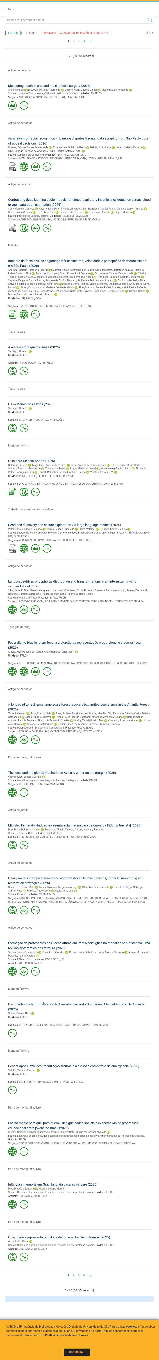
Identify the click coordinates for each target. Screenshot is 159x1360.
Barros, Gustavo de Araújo (51, 280)
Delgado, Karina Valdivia (113, 529)
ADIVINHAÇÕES (55, 419)
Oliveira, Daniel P (76, 590)
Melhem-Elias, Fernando (115, 89)
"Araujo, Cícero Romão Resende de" (84, 33)
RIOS (47, 601)
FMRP (70, 476)
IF (60, 476)
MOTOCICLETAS (81, 306)
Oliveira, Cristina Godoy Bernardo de (28, 147)
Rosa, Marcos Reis (41, 713)
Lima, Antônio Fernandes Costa (88, 465)
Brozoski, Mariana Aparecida (44, 89)
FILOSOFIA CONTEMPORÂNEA (36, 362)
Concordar (76, 1352)
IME (77, 215)
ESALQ (84, 215)
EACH (75, 154)
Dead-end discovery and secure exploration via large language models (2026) (64, 525)
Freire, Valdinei (87, 529)
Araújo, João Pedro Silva (131, 280)
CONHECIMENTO (113, 483)
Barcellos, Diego (39, 593)
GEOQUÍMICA (136, 601)
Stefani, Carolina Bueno (21, 1132)
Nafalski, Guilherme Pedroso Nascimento (90, 280)
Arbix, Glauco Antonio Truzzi (65, 151)
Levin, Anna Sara (46, 212)
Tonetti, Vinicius (17, 713)
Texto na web (16, 331)
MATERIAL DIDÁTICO (30, 963)
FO (92, 93)
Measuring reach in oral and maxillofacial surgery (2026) (49, 86)
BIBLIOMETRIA (57, 97)
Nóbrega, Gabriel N (18, 593)
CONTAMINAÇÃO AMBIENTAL (56, 898)
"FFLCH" (32, 33)
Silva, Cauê (32, 291)
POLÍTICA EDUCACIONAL (122, 1143)
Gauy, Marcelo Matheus (21, 208)
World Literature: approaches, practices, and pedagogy (47, 780)
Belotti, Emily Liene (100, 147)
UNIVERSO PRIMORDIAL (55, 836)
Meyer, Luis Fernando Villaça (77, 276)
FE (63, 959)
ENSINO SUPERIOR (29, 836)
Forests (21, 894)
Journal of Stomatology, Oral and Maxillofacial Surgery (47, 93)
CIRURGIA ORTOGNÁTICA (33, 97)
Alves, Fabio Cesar (18, 1241)
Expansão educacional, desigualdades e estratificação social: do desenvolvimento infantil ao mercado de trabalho (80, 1135)
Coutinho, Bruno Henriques (123, 720)
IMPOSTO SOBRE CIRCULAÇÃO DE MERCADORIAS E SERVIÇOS (112, 663)
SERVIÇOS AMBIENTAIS (97, 901)
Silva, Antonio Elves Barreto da (25, 590)
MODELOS (58, 219)
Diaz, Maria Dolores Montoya (24, 829)
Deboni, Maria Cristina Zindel (81, 89)
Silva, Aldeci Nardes (53, 952)
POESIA (53, 1024)
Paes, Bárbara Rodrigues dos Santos (76, 713)
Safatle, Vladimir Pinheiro (22, 1070)
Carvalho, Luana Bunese (21, 283)
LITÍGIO (91, 158)
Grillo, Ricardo (16, 89)
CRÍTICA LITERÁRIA (69, 1024)
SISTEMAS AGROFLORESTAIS (128, 901)
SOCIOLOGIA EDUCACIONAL (35, 1143)
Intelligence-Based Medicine (33, 215)
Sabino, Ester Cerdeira (72, 212)
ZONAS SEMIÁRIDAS (62, 601)
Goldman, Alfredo (18, 465)
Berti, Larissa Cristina (20, 212)
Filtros (13, 33)
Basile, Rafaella (137, 287)
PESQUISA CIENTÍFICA (89, 483)
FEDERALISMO (27, 663)
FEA (48, 833)
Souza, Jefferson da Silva (119, 269)
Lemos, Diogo (88, 283)
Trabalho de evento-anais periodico (30, 509)
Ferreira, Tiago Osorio (81, 593)
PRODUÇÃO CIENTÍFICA (62, 483)
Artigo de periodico (20, 70)
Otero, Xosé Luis (64, 890)
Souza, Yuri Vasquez (47, 273)
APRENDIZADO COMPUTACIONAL (38, 540)
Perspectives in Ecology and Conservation (40, 727)
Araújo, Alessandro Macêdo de (43, 276)
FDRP (60, 154)
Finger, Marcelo (123, 212)
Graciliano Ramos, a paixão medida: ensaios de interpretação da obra (55, 1192)
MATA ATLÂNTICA (91, 731)
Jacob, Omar (27, 287)
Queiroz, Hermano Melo (21, 887)
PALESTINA (76, 1081)
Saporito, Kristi (48, 291)
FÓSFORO (24, 601)
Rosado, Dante (71, 283)
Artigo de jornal (18, 810)
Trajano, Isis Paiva (55, 468)
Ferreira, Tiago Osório (39, 890)
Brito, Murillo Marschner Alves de (87, 1132)
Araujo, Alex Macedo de (21, 651)
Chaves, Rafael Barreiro (40, 724)
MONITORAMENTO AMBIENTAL (37, 901)
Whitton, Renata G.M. (102, 472)
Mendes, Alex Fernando (110, 713)
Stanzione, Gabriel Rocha (102, 208)
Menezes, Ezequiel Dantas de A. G (116, 283)
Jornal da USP (25, 833)
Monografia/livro (18, 445)
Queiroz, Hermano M (54, 590)
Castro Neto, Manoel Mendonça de (113, 273)
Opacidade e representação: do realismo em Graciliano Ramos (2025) (59, 1237)
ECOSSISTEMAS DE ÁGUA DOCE (93, 601)
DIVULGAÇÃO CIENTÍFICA (33, 483)
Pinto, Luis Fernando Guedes (53, 720)
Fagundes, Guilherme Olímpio (51, 1132)
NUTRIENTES (120, 601)
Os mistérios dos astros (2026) (31, 404)
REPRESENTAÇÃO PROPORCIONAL (56, 663)
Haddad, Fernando (93, 829)
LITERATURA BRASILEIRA (33, 1024)
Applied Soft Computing (30, 154)
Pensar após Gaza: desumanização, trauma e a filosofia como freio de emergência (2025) (73, 1066)
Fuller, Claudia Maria (122, 465)
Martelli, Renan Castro (64, 269)
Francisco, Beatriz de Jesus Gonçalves (118, 276)
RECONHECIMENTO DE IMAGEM (68, 158)
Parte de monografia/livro (24, 757)
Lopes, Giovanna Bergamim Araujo (106, 590)
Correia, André (120, 287)
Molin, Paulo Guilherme (38, 716)
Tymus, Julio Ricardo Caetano (72, 716)
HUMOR (103, 1024)
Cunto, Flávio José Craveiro (74, 273)
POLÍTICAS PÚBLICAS (94, 1143)
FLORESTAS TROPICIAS (67, 731)
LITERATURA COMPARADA (49, 784)
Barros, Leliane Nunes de (60, 529)
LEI (120, 158)
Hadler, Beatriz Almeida (91, 269)
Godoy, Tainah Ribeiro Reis (89, 720)
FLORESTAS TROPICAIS (87, 898)
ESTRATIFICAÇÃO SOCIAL (66, 1143)
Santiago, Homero (18, 351)
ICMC (83, 154)
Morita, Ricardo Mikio (75, 208)
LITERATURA (26, 784)
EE (39, 476)
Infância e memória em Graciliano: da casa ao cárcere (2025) (52, 1184)
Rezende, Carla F (58, 593)
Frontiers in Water (27, 597)
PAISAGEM (37, 601)
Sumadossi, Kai (16, 291)
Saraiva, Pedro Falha (47, 283)
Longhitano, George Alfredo (109, 291)
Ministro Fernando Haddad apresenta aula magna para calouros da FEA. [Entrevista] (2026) (74, 825)
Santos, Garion (137, 291)
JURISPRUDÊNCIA (107, 158)
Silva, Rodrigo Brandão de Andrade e (28, 151)
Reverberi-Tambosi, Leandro (104, 724)
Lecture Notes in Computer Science (37, 532)
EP (22, 298)
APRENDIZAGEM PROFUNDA (35, 219)
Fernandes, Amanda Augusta (106, 716)
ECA (38, 298)
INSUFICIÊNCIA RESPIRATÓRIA (82, 219)
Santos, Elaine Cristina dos (23, 952)
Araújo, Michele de (138, 952)
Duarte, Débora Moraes (21, 294)
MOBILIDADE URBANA (58, 306)
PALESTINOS (61, 1081)
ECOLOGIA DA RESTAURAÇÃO (36, 731)
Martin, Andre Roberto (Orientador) (55, 651)
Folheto (13, 245)
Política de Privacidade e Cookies (66, 1335)
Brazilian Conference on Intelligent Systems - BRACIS (107, 532)
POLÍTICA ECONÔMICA (83, 836)
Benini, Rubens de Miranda (72, 724)
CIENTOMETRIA (75, 97)
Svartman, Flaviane (99, 212)
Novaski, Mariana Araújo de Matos (55, 287)
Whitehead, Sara (66, 291)
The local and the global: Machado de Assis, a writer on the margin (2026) (62, 773)
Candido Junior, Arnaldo (130, 208)
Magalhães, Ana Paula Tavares (49, 465)
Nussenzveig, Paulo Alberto (115, 468)
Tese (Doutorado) (19, 627)
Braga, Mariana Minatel (83, 468)
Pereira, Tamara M (137, 590)
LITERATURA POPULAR (32, 419)
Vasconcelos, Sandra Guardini (24, 776)
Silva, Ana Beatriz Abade (95, 887)
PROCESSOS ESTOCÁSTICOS (74, 540)
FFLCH (98, 93)
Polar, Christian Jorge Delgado (25, 529)
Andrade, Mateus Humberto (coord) (28, 269)
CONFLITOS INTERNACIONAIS (36, 1081)
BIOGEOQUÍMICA (28, 898)
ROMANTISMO (89, 1024)
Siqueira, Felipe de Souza (22, 280)
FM (72, 215)
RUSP (45, 476)
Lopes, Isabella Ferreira (129, 147)
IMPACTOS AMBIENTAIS (115, 898)
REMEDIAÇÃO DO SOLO (69, 901)
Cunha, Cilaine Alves (19, 1013)
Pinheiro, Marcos (44, 294)
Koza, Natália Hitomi (50, 208)
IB (63, 476)
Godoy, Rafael (103, 287)
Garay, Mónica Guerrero (111, 952)
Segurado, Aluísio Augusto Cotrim (63, 829)
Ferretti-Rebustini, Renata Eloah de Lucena (62, 472)
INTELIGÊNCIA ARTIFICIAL (34, 158)
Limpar (150, 32)
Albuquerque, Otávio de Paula (69, 147)
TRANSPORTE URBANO (32, 306)
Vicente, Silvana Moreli (51, 1188)
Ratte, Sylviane (84, 291)
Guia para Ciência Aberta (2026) (31, 461)
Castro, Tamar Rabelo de (82, 952)
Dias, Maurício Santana (21, 1188)
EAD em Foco (24, 959)
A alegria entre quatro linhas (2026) (34, 347)
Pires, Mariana (87, 287)
